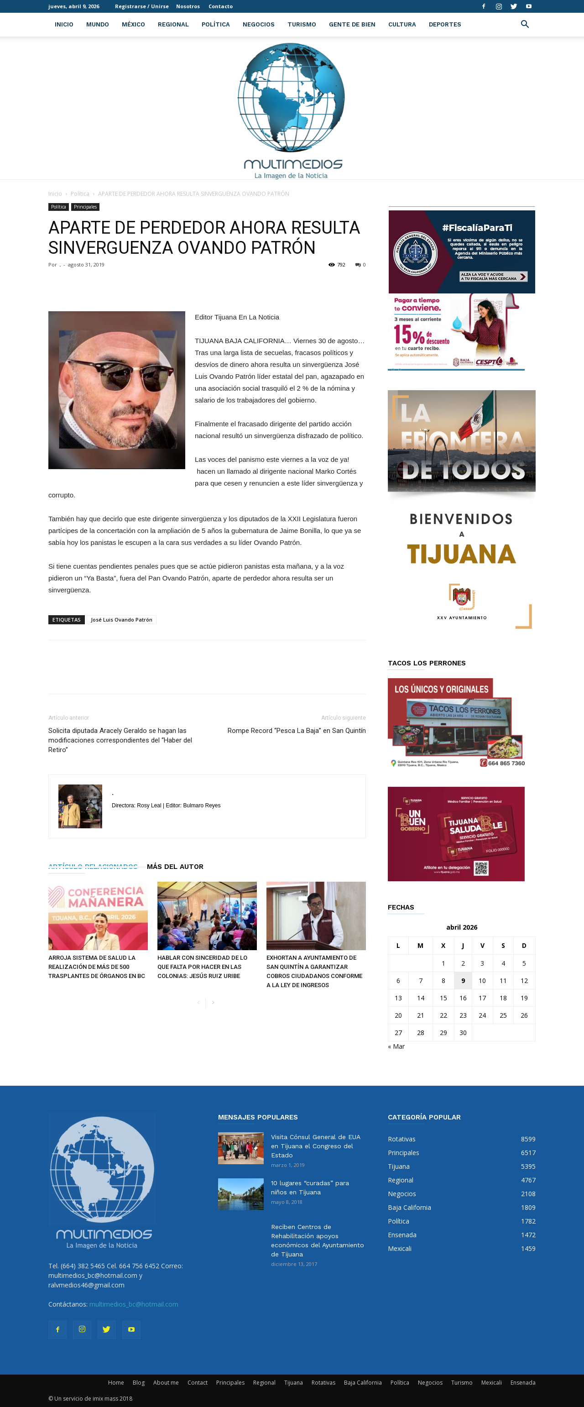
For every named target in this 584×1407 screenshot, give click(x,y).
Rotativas (323, 1382)
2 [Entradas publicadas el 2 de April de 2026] (463, 963)
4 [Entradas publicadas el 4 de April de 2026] (503, 963)
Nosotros (188, 6)
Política (216, 24)
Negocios (259, 24)
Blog (139, 1382)
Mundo (97, 24)
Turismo (301, 24)
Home (116, 1382)
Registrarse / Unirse (142, 6)
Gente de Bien (352, 24)
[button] (525, 25)
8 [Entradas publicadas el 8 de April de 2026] (443, 980)
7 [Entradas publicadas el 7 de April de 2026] (420, 980)
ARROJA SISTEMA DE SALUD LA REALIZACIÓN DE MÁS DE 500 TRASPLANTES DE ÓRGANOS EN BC (96, 966)
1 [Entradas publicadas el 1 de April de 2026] (443, 963)
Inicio (64, 24)
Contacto (221, 6)
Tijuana (293, 1382)
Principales (85, 207)
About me (166, 1382)
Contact (198, 1382)
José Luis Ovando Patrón (121, 619)
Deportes (445, 24)
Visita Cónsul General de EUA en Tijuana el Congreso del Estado (315, 1146)
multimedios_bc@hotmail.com (133, 1304)
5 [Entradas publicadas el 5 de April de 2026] (524, 963)
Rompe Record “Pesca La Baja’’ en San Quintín (297, 731)
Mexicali (491, 1382)
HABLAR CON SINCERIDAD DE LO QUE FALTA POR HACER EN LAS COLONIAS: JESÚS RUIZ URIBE (202, 966)
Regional (173, 24)
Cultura (402, 24)
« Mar (396, 1046)
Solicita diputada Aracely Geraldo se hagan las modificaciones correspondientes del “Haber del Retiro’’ (120, 740)
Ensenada (523, 1382)
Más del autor (175, 867)
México (133, 24)
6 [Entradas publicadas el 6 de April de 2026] (398, 980)
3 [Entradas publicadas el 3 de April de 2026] (482, 963)
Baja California (363, 1382)
